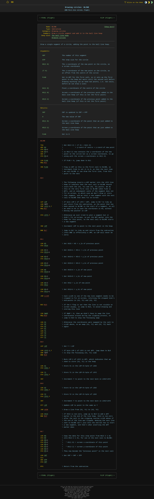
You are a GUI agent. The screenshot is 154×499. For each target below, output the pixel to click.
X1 (45, 322)
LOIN (46, 410)
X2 (45, 324)
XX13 (46, 414)
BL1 (45, 163)
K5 (45, 244)
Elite (133, 2)
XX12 (46, 285)
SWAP (46, 314)
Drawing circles (59, 38)
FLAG (46, 161)
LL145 (46, 296)
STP (45, 460)
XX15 (46, 246)
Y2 (45, 333)
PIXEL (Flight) (48, 18)
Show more (109, 27)
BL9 (45, 316)
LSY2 (46, 206)
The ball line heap (60, 36)
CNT (45, 455)
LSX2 (46, 368)
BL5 (45, 305)
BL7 (45, 209)
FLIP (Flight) (106, 18)
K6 (45, 150)
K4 (45, 147)
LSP (45, 202)
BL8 (45, 355)
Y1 (45, 331)
